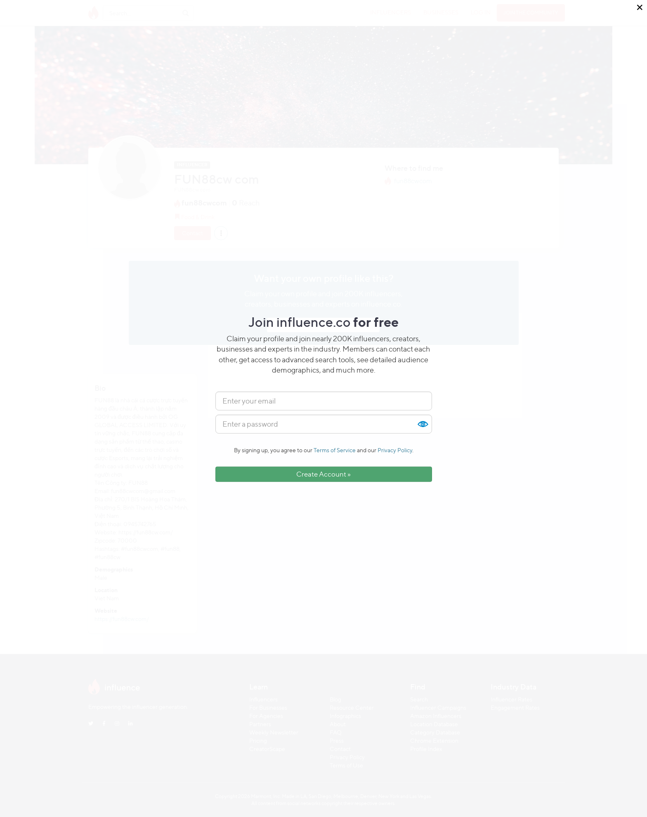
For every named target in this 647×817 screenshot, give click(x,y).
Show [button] (422, 424)
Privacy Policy (395, 449)
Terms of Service (335, 449)
